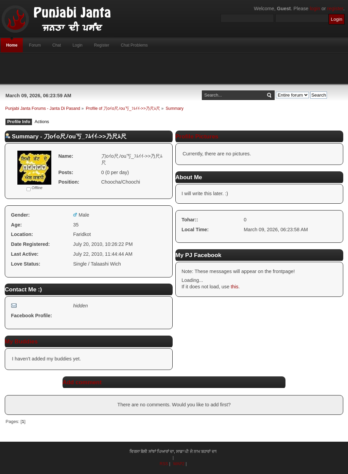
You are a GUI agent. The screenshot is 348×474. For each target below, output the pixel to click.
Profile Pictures (197, 136)
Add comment (82, 382)
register (335, 8)
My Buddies (21, 341)
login (315, 8)
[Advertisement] (174, 68)
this (234, 286)
